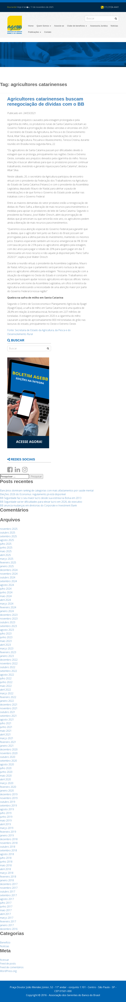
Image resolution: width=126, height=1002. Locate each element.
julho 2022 (5, 678)
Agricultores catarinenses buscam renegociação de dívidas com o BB (45, 101)
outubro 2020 (7, 757)
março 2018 (6, 873)
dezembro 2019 (9, 794)
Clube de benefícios (77, 26)
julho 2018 (5, 858)
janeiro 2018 (7, 880)
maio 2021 (6, 730)
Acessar (4, 959)
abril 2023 (5, 644)
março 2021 (6, 738)
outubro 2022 (7, 667)
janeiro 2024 (7, 611)
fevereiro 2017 (8, 921)
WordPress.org (8, 971)
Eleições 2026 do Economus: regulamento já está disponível (33, 494)
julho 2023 (5, 633)
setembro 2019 (8, 805)
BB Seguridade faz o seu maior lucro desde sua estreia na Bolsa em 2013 (40, 498)
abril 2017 (5, 914)
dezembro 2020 (9, 749)
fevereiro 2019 (8, 831)
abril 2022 (5, 689)
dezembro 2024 (9, 570)
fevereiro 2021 (8, 742)
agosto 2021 (7, 719)
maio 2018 (6, 865)
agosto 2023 (7, 629)
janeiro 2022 (7, 701)
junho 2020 (6, 772)
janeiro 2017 (7, 925)
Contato (47, 32)
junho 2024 (6, 592)
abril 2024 (5, 600)
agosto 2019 (7, 809)
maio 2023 (6, 641)
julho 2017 (5, 902)
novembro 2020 (9, 753)
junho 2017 (6, 906)
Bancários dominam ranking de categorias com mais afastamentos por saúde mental (46, 490)
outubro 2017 (7, 891)
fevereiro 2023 (8, 652)
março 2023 (6, 648)
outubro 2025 (7, 532)
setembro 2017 (8, 895)
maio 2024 (6, 596)
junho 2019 (6, 816)
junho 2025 (6, 547)
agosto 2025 (7, 540)
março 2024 (6, 603)
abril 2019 (5, 824)
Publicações (34, 32)
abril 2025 (5, 555)
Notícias (114, 26)
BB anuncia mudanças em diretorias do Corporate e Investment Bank (38, 505)
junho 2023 (6, 637)
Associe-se (59, 26)
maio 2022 (6, 686)
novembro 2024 (9, 573)
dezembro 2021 (9, 704)
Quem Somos (44, 26)
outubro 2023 (7, 622)
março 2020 (6, 783)
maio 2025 (6, 551)
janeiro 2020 (7, 790)
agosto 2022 (7, 674)
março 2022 (6, 693)
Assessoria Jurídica (99, 26)
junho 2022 (6, 682)
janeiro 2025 (7, 566)
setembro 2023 (8, 626)
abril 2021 (5, 734)
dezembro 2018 (9, 839)
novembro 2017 (9, 888)
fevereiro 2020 (8, 787)
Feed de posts (8, 963)
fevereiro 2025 (8, 562)
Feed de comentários (12, 967)
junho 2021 (6, 727)
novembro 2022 (9, 663)
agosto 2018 (7, 854)
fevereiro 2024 (8, 607)
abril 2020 (5, 779)
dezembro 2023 (9, 615)
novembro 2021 (9, 708)
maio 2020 (6, 775)
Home (31, 26)
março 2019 (6, 828)
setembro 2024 (8, 581)
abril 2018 (5, 869)
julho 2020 (5, 768)
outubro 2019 (7, 802)
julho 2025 (5, 543)
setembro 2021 (8, 715)
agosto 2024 (7, 585)
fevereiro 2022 (8, 697)
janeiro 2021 (7, 745)
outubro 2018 (7, 846)
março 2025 (6, 558)
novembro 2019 (9, 798)
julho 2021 (5, 723)
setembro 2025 (8, 536)
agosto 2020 (7, 764)
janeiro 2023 (7, 656)
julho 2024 (5, 588)
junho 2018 (6, 861)
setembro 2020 (8, 760)
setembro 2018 (8, 850)
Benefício (5, 942)
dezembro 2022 (9, 659)
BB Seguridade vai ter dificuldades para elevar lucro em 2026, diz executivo (41, 501)
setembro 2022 (8, 671)
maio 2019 (6, 820)
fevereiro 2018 (8, 876)
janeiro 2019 (7, 835)
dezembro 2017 (9, 884)
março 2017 (6, 917)
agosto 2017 (7, 899)
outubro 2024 (7, 577)
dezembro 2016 (9, 929)
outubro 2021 (7, 712)
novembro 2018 (9, 843)
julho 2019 (5, 813)
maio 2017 (6, 910)
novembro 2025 (9, 529)
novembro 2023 (9, 618)
